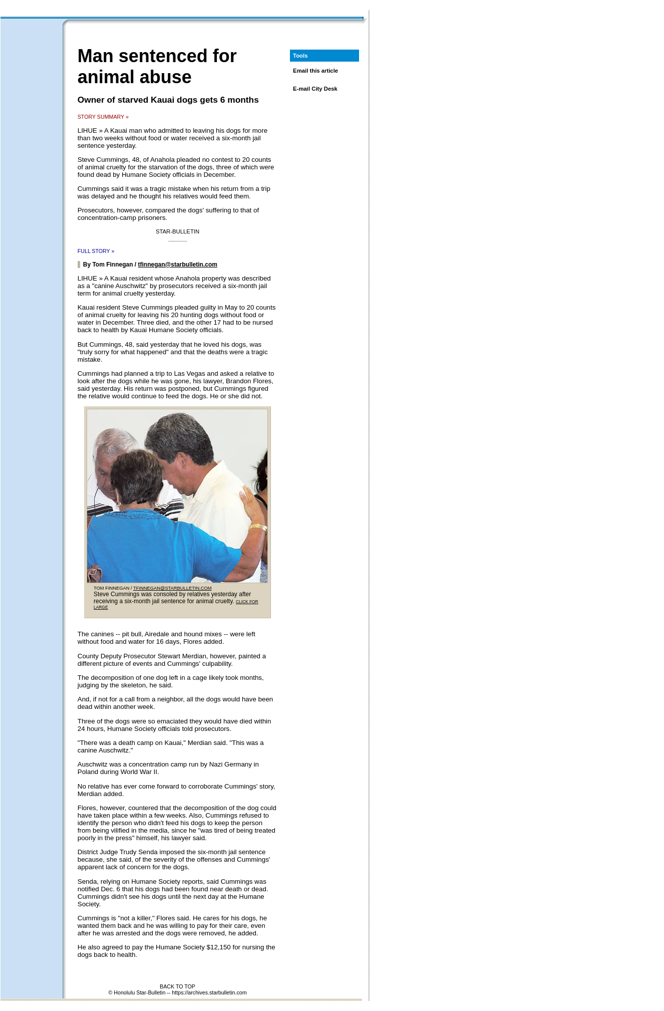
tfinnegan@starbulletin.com (177, 264)
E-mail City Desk (315, 89)
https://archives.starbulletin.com (209, 992)
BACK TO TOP (177, 986)
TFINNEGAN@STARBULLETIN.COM (172, 588)
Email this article (315, 71)
